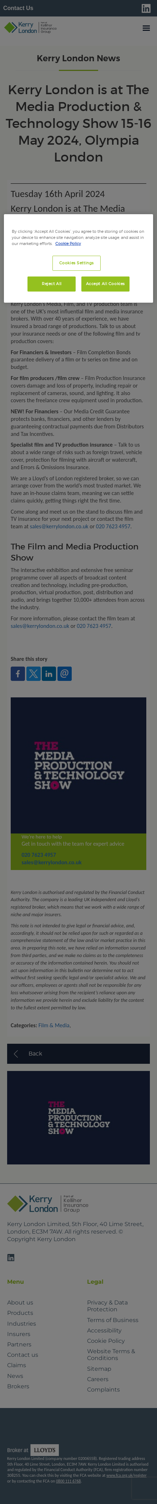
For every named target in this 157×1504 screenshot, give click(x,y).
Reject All (52, 283)
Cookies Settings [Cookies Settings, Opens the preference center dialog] (76, 262)
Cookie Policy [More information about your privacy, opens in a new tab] (68, 243)
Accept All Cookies (105, 283)
